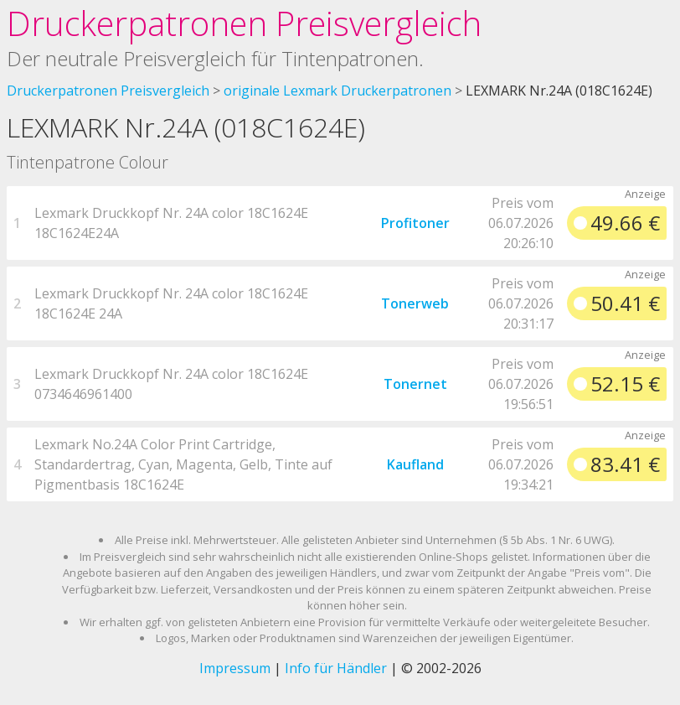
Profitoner (415, 223)
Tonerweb (415, 303)
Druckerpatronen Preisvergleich (244, 23)
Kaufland (415, 464)
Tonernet (415, 384)
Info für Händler (336, 668)
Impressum (234, 668)
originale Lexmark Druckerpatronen (337, 90)
